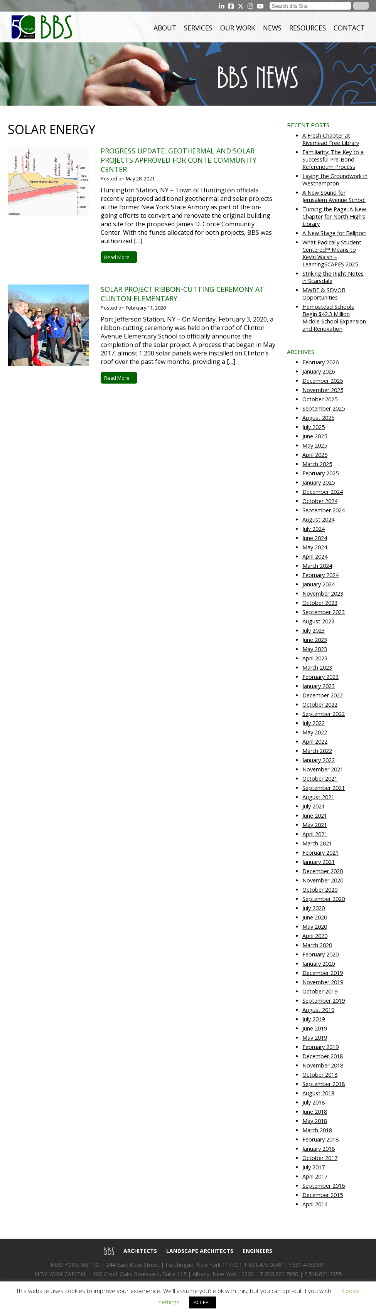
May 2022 (314, 732)
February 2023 (320, 676)
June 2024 (314, 538)
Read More (119, 257)
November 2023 (322, 593)
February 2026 (320, 362)
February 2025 (320, 473)
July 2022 (313, 723)
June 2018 (314, 1111)
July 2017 (313, 1167)
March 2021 (317, 843)
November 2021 (322, 769)
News (272, 27)
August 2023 (318, 621)
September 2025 (323, 408)
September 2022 (323, 713)
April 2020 (314, 936)
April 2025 (314, 454)
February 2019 (320, 1047)
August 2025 (318, 417)
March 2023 (317, 667)
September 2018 (323, 1084)
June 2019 (314, 1028)
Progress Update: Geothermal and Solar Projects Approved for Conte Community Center (178, 160)
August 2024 (318, 519)
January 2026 (318, 371)
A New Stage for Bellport (334, 233)
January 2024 (318, 584)
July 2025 (313, 427)
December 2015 (322, 1195)
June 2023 (314, 639)
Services (198, 27)
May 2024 (314, 547)
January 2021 (318, 861)
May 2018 (314, 1121)
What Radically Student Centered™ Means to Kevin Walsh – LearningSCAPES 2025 (331, 253)
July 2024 (313, 528)
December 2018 (322, 1056)
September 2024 (323, 510)
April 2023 (314, 658)
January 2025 (318, 482)
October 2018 (319, 1074)
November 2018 (322, 1065)
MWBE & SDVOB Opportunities (324, 293)
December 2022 (322, 695)
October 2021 (319, 778)
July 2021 (313, 806)
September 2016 (323, 1185)
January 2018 (318, 1148)
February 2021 (320, 852)
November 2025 (322, 390)
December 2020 (322, 871)
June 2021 (314, 815)
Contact (349, 27)
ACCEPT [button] (202, 1302)
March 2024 (317, 565)
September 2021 (323, 787)
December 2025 (322, 380)
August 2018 (318, 1093)
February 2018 (320, 1139)
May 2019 (314, 1037)
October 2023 (319, 602)
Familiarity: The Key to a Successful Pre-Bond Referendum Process (333, 159)
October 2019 (319, 991)
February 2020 (320, 954)
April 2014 (314, 1204)
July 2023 (313, 630)
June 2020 (314, 917)
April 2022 (314, 741)
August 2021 (318, 797)
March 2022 (317, 750)
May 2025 (314, 445)
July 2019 (313, 1019)
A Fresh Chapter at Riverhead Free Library (330, 139)
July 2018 (313, 1102)
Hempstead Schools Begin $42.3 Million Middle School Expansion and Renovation (334, 317)
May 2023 (314, 649)
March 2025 (317, 464)
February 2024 (320, 575)
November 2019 (322, 982)
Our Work (237, 27)
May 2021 (314, 824)
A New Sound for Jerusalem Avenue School (334, 196)
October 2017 (319, 1158)
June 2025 (314, 436)
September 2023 (323, 612)
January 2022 (318, 760)
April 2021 (314, 834)
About (164, 27)
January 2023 (318, 686)
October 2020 (319, 889)
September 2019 (323, 1000)
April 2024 (314, 556)
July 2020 (313, 908)
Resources (307, 27)
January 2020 (318, 963)
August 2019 (318, 1010)
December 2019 (322, 973)
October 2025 (319, 399)
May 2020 (314, 926)
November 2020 (322, 880)
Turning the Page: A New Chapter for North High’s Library (334, 216)
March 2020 (317, 945)
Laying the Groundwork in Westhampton (335, 179)
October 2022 (319, 704)
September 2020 (323, 898)
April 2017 (314, 1176)
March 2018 (317, 1130)
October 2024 (319, 501)
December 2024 (322, 491)
